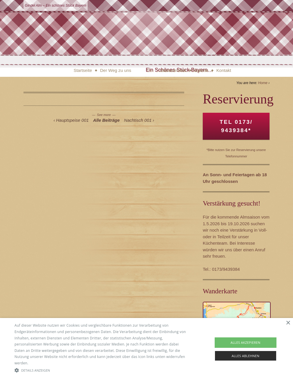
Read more (38, 363)
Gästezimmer (173, 70)
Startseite (83, 70)
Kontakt (223, 70)
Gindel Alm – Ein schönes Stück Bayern (55, 5)
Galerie (201, 70)
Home (262, 83)
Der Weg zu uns (115, 70)
